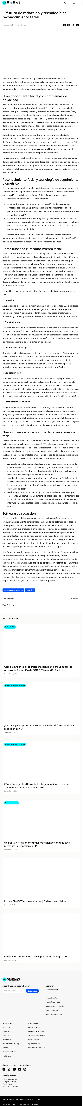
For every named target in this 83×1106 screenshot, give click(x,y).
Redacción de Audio (53, 994)
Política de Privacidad (10, 1100)
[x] (9, 1069)
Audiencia (6, 1032)
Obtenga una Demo (10, 1052)
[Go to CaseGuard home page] (41, 979)
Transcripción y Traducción (55, 1006)
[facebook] (4, 1069)
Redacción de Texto (52, 998)
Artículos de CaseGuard (36, 1036)
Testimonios (7, 1040)
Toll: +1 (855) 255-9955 (10, 1087)
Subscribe (32, 991)
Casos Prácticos (33, 1040)
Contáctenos (7, 1056)
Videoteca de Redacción (36, 1048)
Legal (39, 1100)
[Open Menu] (78, 3)
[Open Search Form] (65, 3)
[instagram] (24, 1069)
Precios (5, 1048)
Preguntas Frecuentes (36, 1032)
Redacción (30, 590)
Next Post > (75, 599)
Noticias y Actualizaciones (13, 590)
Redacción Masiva (52, 1011)
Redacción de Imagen (53, 1002)
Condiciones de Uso (27, 1100)
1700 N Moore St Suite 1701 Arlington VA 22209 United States (12, 1082)
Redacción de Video (53, 990)
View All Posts (8, 605)
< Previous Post (8, 599)
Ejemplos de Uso (34, 1044)
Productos (6, 1028)
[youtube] (19, 1069)
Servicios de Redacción (54, 1015)
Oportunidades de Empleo (12, 1044)
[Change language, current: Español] (72, 2)
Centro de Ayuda (34, 1028)
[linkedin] (14, 1069)
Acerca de (6, 1036)
